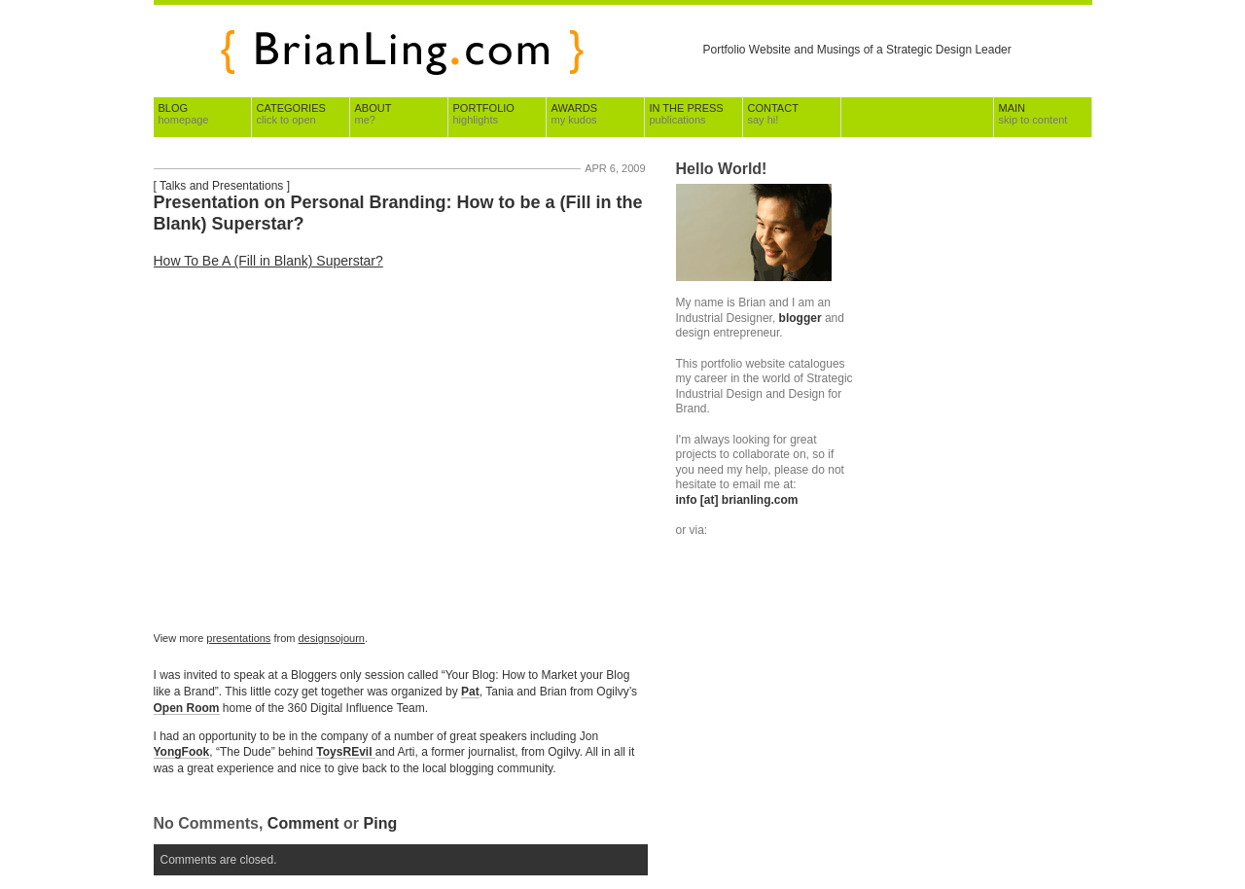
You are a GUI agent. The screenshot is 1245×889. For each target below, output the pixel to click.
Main (1033, 113)
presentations (238, 638)
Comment (303, 823)
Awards (574, 113)
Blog (184, 113)
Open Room (187, 708)
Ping (381, 823)
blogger (800, 318)
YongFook (182, 752)
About (373, 113)
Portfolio (484, 113)
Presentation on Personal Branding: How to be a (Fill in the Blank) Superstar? (398, 213)
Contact (773, 113)
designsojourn (332, 638)
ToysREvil (345, 752)
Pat (470, 691)
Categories (291, 113)
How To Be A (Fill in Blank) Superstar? (268, 260)
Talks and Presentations (221, 186)
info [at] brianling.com (737, 500)
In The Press (687, 113)
